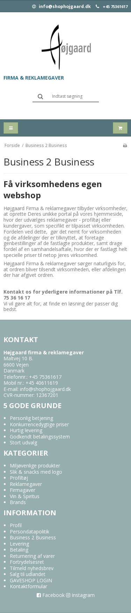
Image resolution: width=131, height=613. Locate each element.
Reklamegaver (26, 484)
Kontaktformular (28, 586)
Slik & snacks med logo (36, 471)
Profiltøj (19, 477)
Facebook (51, 595)
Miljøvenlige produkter (35, 465)
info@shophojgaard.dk (61, 6)
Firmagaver (22, 490)
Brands (18, 502)
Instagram (80, 595)
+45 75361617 (115, 6)
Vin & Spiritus (24, 496)
